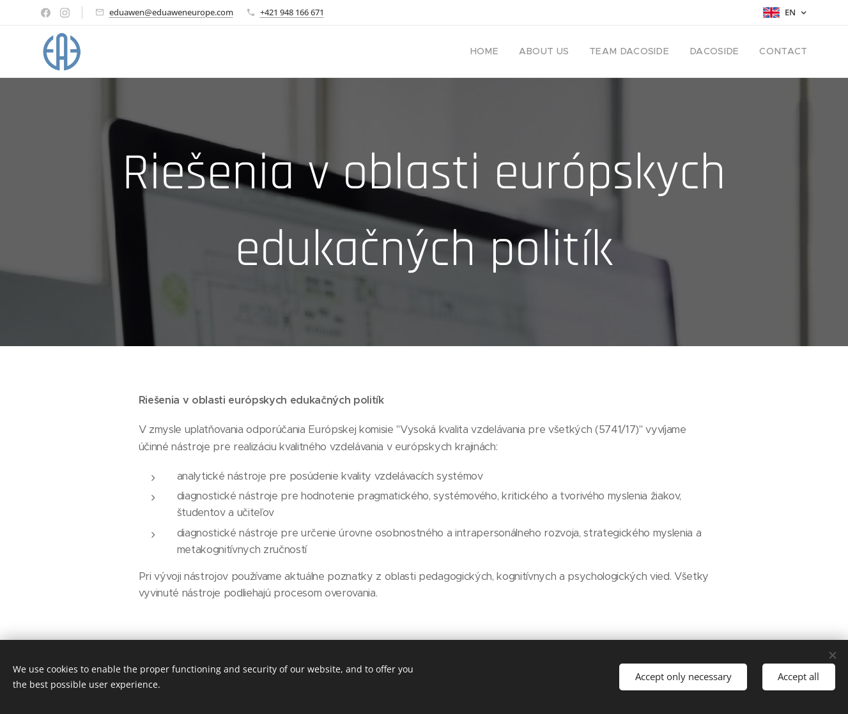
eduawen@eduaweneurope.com (171, 12)
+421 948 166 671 (292, 12)
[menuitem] (509, 52)
